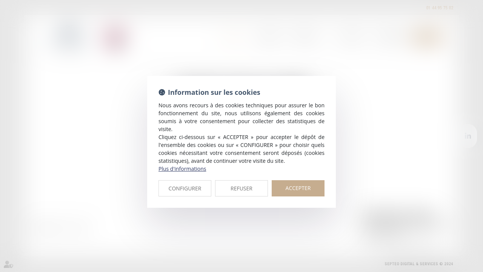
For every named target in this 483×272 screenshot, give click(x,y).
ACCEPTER (298, 188)
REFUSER (241, 188)
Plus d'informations (182, 168)
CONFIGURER (185, 188)
